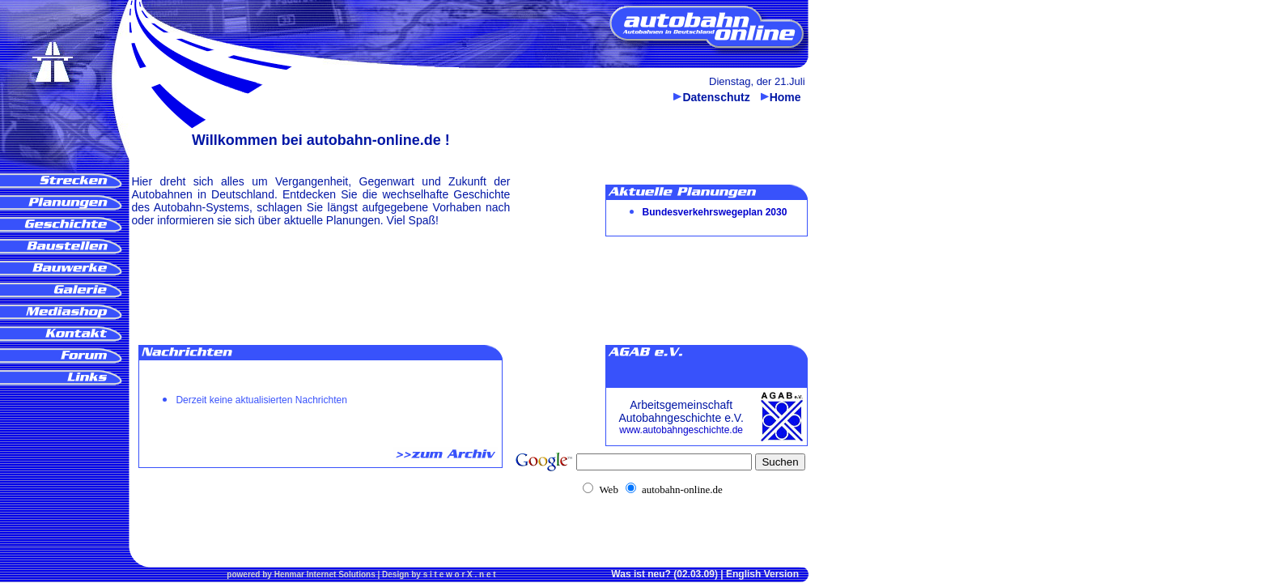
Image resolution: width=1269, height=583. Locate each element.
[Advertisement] (61, 451)
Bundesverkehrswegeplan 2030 (715, 212)
